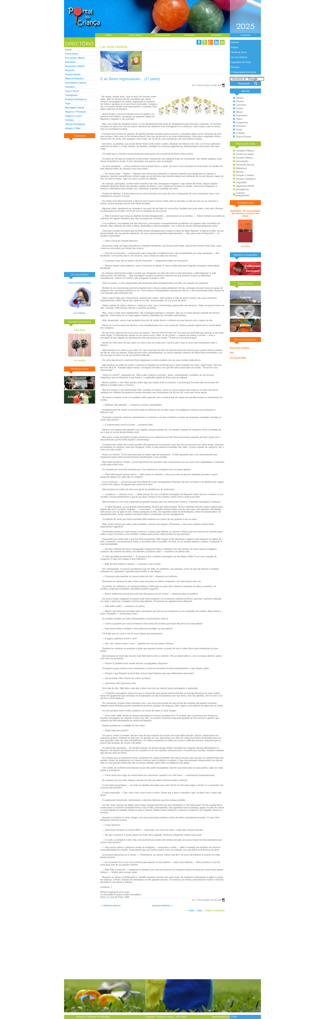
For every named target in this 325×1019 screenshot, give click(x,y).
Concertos (241, 105)
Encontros (241, 126)
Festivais (240, 133)
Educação (70, 62)
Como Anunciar (162, 35)
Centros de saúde (244, 154)
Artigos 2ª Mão (72, 128)
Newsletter (189, 35)
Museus (240, 171)
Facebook (216, 35)
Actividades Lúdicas (75, 82)
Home (109, 35)
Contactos (245, 35)
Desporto (70, 70)
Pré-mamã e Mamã (75, 58)
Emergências (242, 189)
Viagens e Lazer (73, 116)
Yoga (67, 103)
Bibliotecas (241, 168)
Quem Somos (135, 35)
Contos (239, 108)
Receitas (235, 67)
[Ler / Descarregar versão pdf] (206, 85)
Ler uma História (239, 57)
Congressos (242, 122)
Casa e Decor (72, 91)
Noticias (235, 42)
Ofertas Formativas (75, 124)
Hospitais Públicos (245, 150)
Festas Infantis (73, 74)
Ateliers (240, 98)
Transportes (71, 95)
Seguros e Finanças (75, 111)
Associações (242, 161)
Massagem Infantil (74, 107)
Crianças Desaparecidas (240, 194)
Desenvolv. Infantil (74, 66)
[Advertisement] (79, 205)
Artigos (234, 47)
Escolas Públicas (244, 157)
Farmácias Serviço (245, 164)
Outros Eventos (243, 136)
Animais (69, 120)
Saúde (68, 49)
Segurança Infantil (245, 186)
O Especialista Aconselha (243, 72)
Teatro (239, 119)
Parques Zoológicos (246, 179)
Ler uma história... (115, 47)
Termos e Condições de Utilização (93, 1016)
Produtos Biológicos (76, 99)
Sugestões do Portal (241, 62)
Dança (239, 112)
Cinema (240, 101)
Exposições (241, 115)
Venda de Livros (239, 52)
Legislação (241, 182)
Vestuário (70, 87)
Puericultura (71, 53)
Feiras (239, 129)
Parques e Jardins (245, 175)
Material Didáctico (74, 78)
